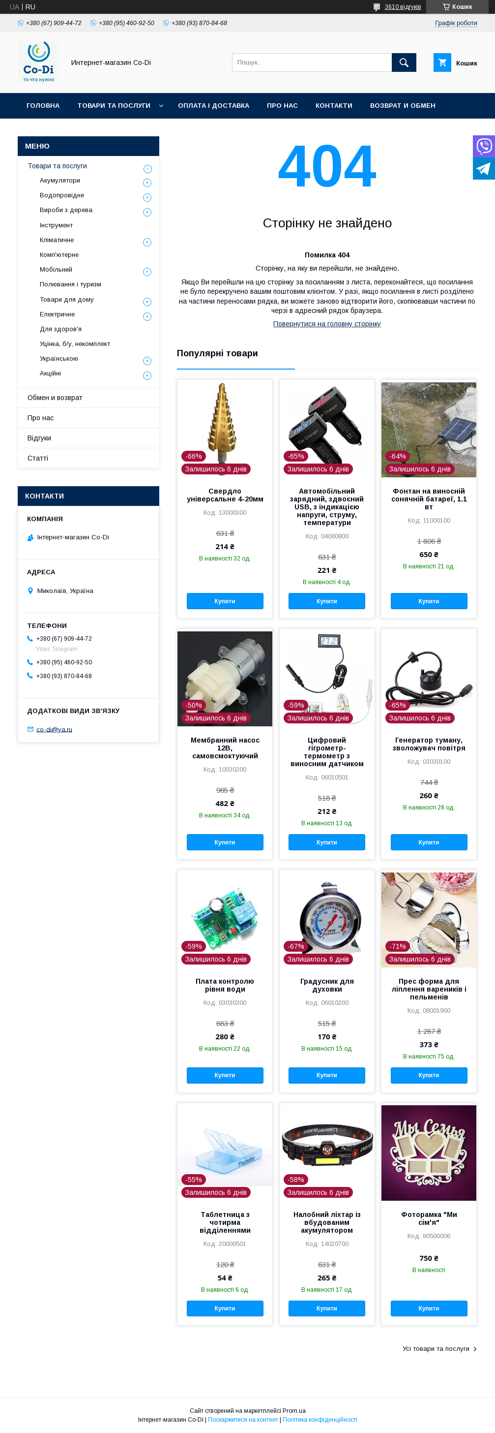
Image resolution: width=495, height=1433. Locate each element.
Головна (43, 105)
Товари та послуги (113, 105)
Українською (59, 358)
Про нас (282, 105)
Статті (38, 458)
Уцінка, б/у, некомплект (75, 343)
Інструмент (56, 225)
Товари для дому (67, 299)
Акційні (50, 373)
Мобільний (56, 269)
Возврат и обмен (403, 105)
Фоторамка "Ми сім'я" (429, 1218)
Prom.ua (294, 1410)
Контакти (334, 105)
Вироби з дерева (66, 210)
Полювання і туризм (70, 284)
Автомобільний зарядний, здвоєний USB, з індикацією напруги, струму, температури (327, 507)
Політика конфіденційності (320, 1419)
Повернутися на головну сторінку (327, 324)
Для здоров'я (61, 329)
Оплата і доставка (213, 105)
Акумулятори (60, 180)
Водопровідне (62, 195)
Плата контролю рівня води (225, 985)
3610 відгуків (403, 6)
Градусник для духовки (327, 985)
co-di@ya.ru (54, 729)
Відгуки (39, 438)
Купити (225, 601)
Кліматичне (57, 240)
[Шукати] (404, 62)
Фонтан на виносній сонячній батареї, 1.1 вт (429, 499)
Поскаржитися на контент (243, 1419)
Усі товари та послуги (436, 1348)
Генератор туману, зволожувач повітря (429, 744)
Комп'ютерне (59, 254)
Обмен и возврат (55, 398)
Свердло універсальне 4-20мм (225, 495)
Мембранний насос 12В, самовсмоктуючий (225, 748)
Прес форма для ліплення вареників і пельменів (429, 989)
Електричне (57, 314)
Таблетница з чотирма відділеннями (225, 1222)
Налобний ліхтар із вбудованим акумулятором (327, 1222)
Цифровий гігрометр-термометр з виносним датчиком (327, 752)
